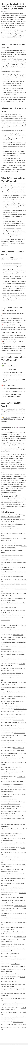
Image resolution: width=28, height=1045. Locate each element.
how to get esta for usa (20, 936)
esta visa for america (18, 720)
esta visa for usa (15, 857)
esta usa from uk (15, 963)
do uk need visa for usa (20, 708)
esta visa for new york (19, 714)
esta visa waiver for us (20, 905)
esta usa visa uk (14, 725)
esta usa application (17, 784)
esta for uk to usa (15, 560)
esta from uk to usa (17, 651)
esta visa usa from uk (18, 747)
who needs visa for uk (19, 615)
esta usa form (12, 543)
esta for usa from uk (18, 576)
